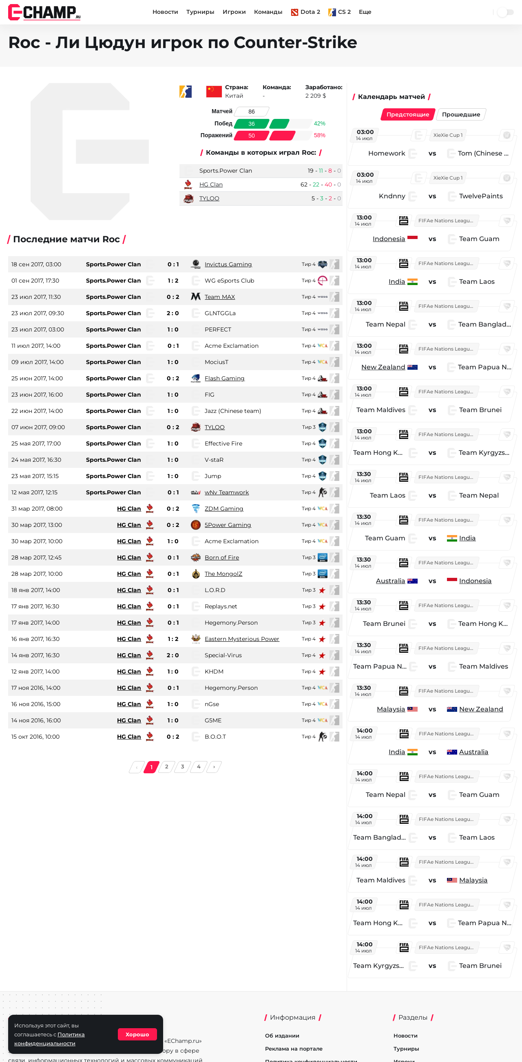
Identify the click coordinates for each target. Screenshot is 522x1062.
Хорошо (137, 1034)
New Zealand (386, 367)
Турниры (200, 11)
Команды (268, 11)
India (400, 281)
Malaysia (394, 709)
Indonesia (392, 239)
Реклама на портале (294, 1048)
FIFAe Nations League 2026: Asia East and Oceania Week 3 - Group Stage (451, 220)
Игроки (234, 11)
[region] (436, 552)
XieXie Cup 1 (450, 135)
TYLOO (209, 198)
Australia (393, 581)
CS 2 (339, 12)
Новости (165, 11)
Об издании (282, 1035)
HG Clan (211, 184)
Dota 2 (305, 12)
